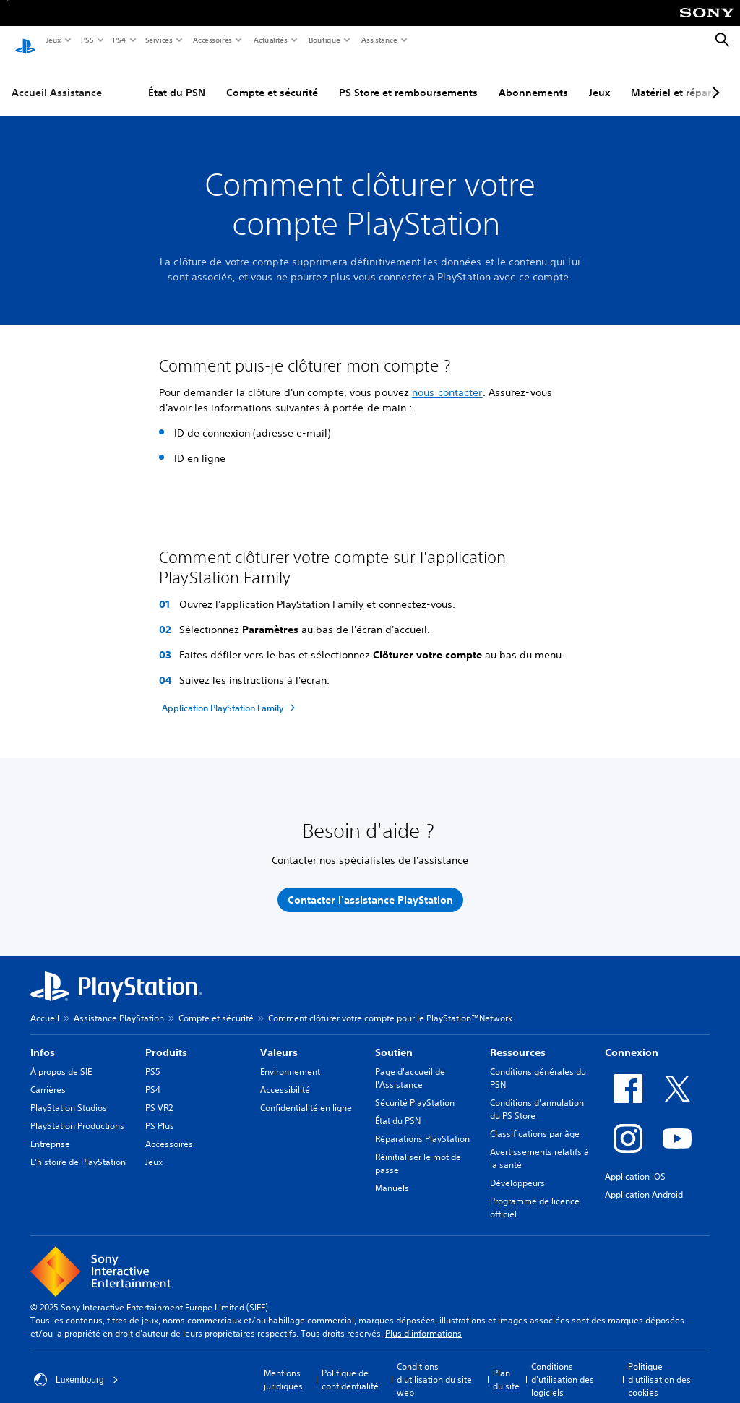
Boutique (324, 40)
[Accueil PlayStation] (25, 40)
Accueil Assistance (57, 78)
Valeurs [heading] (279, 1038)
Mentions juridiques (283, 1365)
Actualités (270, 40)
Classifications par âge (535, 1120)
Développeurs (517, 1169)
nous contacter (447, 378)
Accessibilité (285, 1076)
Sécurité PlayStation (415, 1089)
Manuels (392, 1174)
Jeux (53, 40)
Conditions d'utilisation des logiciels (562, 1366)
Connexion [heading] (631, 1038)
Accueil (44, 1004)
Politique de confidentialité (350, 1365)
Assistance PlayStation (119, 1004)
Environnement (290, 1058)
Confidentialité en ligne (306, 1094)
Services (158, 40)
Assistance (379, 40)
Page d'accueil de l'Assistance (410, 1064)
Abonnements (533, 78)
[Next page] (713, 79)
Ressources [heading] (518, 1038)
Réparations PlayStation (422, 1125)
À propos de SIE (61, 1058)
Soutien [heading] (394, 1038)
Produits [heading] (166, 1038)
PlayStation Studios (68, 1094)
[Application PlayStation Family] (230, 693)
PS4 (118, 40)
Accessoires (211, 40)
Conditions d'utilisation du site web (434, 1366)
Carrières (48, 1076)
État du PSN (176, 78)
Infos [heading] (42, 1038)
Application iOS (635, 1163)
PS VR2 (159, 1094)
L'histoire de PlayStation (78, 1148)
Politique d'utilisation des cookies (659, 1366)
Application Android (644, 1181)
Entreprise (50, 1130)
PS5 (86, 40)
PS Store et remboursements (408, 78)
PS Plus (159, 1112)
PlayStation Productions (77, 1112)
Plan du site (506, 1365)
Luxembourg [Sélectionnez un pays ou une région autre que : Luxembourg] (76, 1366)
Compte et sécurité (272, 78)
